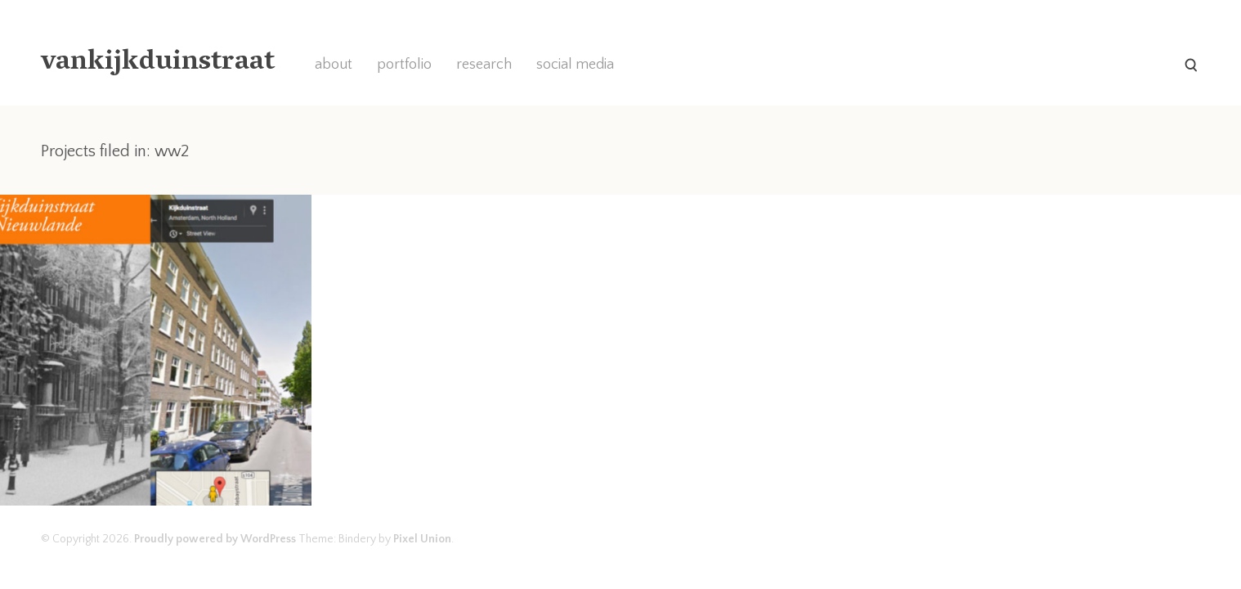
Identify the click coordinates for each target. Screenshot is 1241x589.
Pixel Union (422, 539)
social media (575, 64)
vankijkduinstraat (158, 63)
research (484, 64)
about (333, 64)
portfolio (404, 64)
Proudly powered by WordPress (215, 539)
